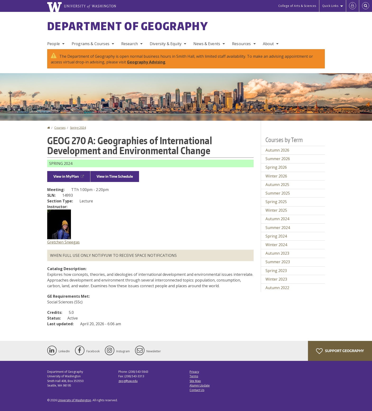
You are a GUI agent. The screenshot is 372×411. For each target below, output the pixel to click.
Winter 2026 (276, 176)
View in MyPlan (68, 176)
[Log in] (352, 6)
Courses (59, 128)
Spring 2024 (78, 128)
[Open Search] (365, 6)
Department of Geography (127, 25)
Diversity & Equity (165, 43)
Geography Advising (146, 62)
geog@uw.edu (128, 381)
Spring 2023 (276, 270)
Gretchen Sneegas (63, 242)
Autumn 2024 (277, 218)
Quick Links (330, 6)
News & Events (206, 43)
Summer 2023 (277, 261)
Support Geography (340, 351)
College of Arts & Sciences (297, 6)
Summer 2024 (277, 227)
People (53, 43)
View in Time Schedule (115, 176)
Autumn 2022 (277, 287)
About (268, 43)
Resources (241, 43)
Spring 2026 (276, 167)
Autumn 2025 (277, 184)
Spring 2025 (276, 201)
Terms (194, 376)
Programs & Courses (90, 43)
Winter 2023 (276, 279)
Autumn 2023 (277, 253)
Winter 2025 (276, 210)
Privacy (194, 372)
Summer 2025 (277, 193)
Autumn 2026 (277, 150)
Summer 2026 (277, 158)
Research (129, 43)
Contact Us (197, 390)
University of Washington (74, 400)
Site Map (195, 381)
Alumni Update (200, 385)
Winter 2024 (276, 244)
